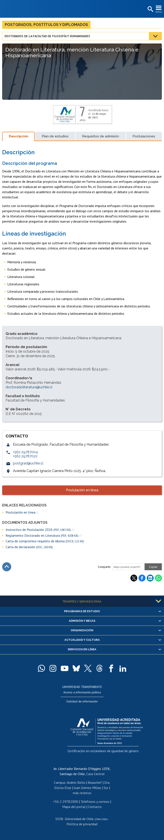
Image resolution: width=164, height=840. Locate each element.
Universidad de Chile (79, 819)
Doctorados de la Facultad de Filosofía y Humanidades (47, 36)
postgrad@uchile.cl (28, 463)
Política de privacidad (82, 824)
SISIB (59, 819)
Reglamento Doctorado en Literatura (42, 535)
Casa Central (95, 774)
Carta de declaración (29, 547)
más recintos (82, 793)
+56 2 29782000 (65, 801)
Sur (106, 787)
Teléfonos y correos (95, 801)
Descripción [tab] (18, 136)
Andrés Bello (76, 782)
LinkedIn (150, 578)
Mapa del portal (74, 807)
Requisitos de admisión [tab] (100, 136)
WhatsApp (158, 578)
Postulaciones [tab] (144, 136)
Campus (59, 782)
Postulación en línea (82, 490)
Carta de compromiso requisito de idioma (45, 541)
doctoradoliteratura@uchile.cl (29, 387)
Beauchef (95, 782)
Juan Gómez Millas (87, 787)
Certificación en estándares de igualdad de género (103, 751)
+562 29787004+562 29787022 (25, 454)
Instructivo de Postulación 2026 (38, 530)
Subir (6, 566)
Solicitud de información (82, 701)
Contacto (95, 807)
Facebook (142, 578)
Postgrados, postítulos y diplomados (46, 24)
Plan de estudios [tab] (55, 136)
